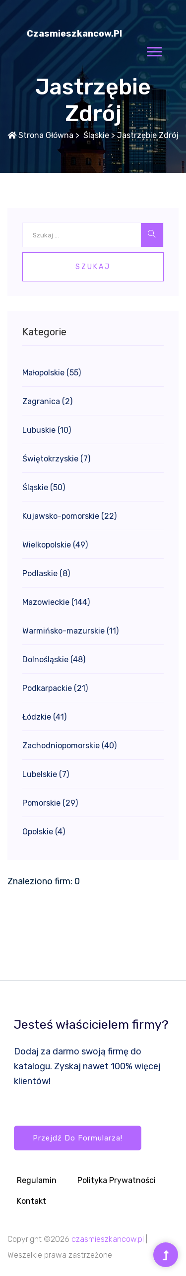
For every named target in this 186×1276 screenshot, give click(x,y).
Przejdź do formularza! (78, 1138)
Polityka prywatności (116, 1180)
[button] (153, 49)
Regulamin (37, 1180)
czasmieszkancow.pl (74, 33)
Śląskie (95, 135)
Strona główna (40, 135)
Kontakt (31, 1201)
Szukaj (93, 267)
